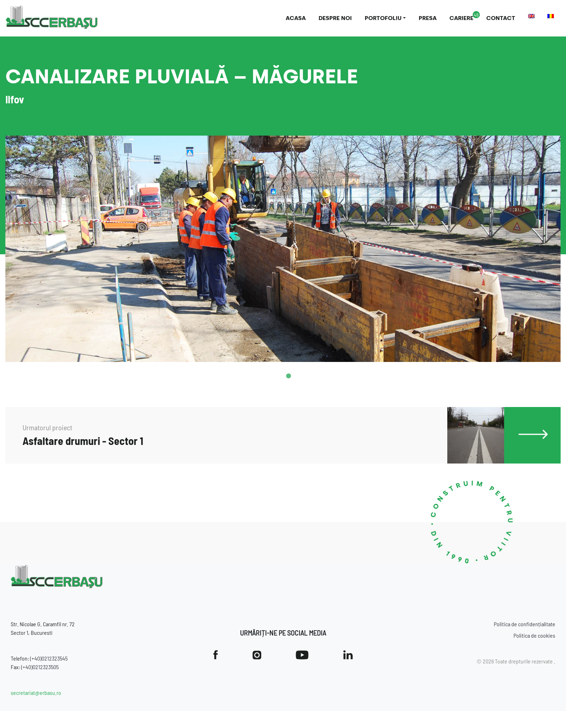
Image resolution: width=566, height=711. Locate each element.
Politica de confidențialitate (524, 624)
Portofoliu (383, 18)
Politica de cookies (534, 635)
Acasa (296, 18)
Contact (500, 18)
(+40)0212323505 (40, 666)
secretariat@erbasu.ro (36, 692)
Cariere (461, 18)
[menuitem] (531, 16)
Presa (428, 18)
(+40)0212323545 (49, 658)
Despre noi (335, 18)
